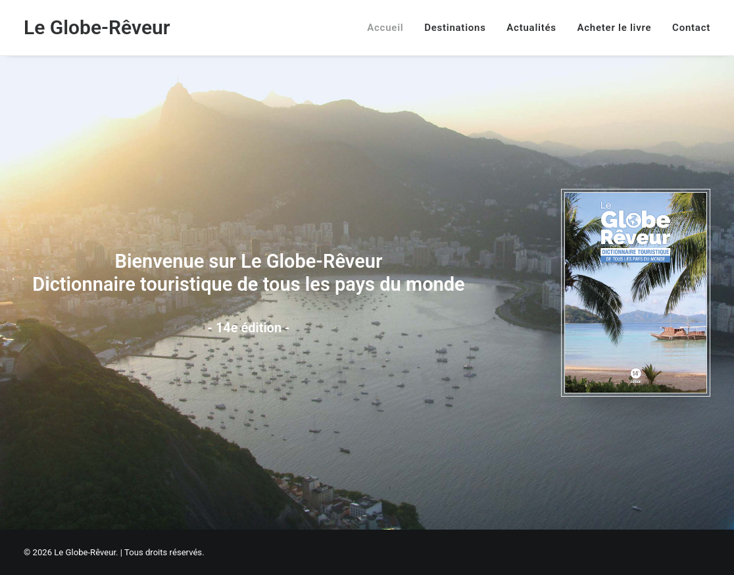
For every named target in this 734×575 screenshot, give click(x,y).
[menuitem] (389, 27)
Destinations (454, 28)
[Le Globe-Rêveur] (97, 28)
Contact (691, 28)
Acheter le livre (614, 28)
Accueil (385, 28)
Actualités (531, 28)
